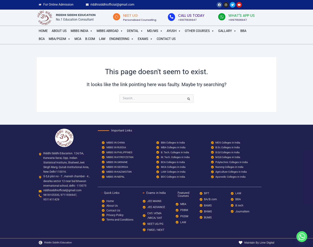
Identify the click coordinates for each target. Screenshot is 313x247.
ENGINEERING (121, 39)
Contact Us (166, 39)
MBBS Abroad (110, 31)
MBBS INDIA (82, 31)
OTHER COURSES (199, 31)
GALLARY (227, 31)
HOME (43, 31)
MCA (77, 39)
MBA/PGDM (59, 39)
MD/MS (155, 31)
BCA (42, 39)
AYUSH (174, 31)
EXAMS (145, 39)
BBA (243, 31)
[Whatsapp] (301, 236)
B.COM (90, 39)
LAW (102, 39)
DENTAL (135, 31)
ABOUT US (59, 31)
